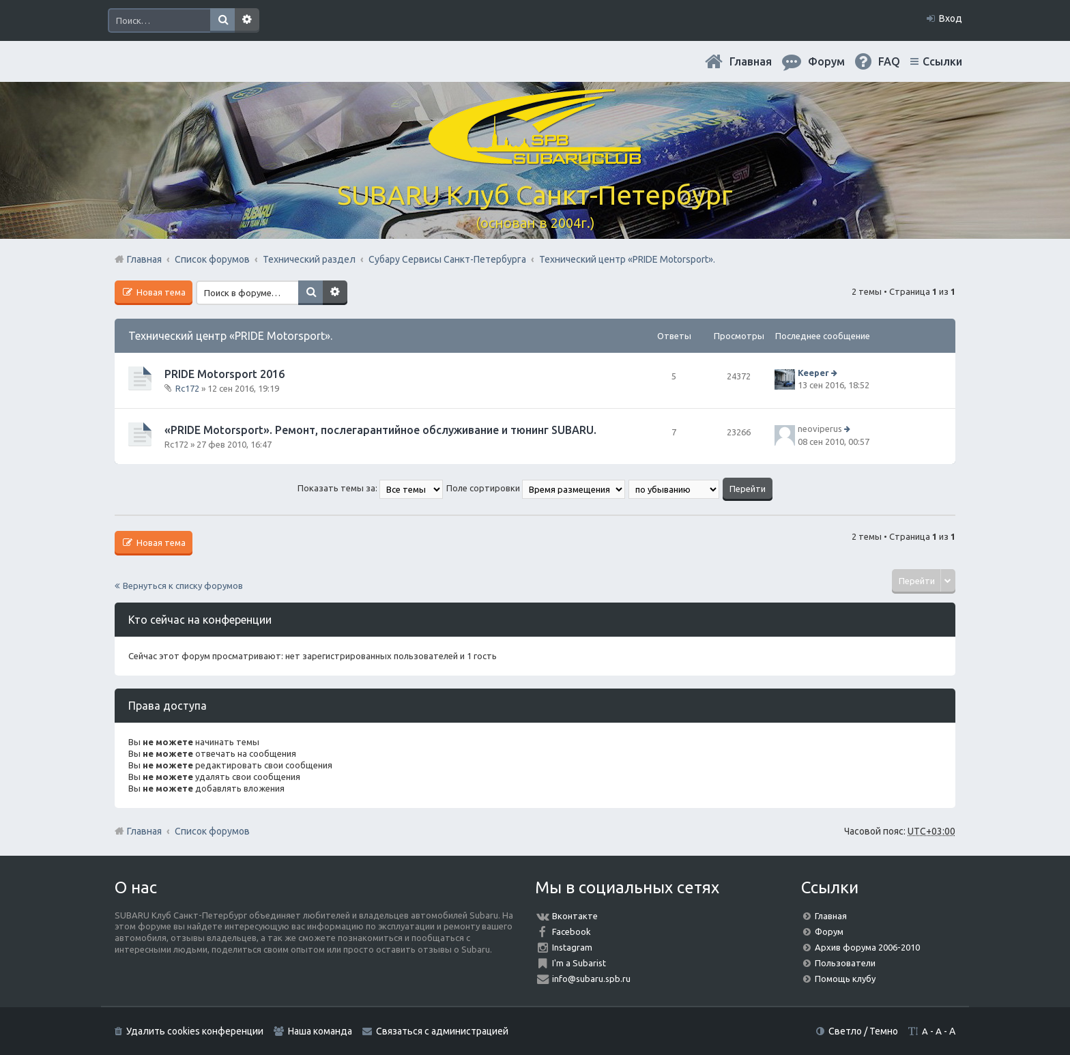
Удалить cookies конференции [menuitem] (194, 1031)
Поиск (222, 20)
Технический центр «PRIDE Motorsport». (230, 336)
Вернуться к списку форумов (183, 585)
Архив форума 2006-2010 (867, 947)
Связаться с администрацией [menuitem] (442, 1031)
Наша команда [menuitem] (320, 1031)
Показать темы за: (370, 488)
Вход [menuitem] (950, 18)
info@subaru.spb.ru (591, 978)
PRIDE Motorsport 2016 (224, 374)
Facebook (571, 931)
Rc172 (187, 388)
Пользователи (845, 963)
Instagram (572, 947)
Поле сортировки (535, 488)
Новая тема (160, 292)
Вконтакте (575, 916)
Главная (750, 61)
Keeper (813, 372)
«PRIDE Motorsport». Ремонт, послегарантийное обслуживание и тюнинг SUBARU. (380, 430)
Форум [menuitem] (826, 61)
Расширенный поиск (247, 20)
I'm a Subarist (579, 963)
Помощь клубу (845, 978)
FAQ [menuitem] (889, 61)
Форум (829, 931)
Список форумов (212, 831)
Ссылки (942, 61)
